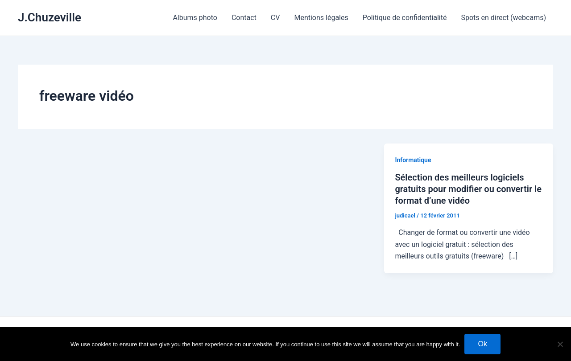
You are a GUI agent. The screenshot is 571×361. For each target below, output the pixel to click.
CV (275, 17)
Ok (482, 344)
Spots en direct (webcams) (503, 17)
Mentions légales (321, 17)
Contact (244, 17)
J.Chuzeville (49, 17)
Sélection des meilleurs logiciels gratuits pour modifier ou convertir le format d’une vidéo (468, 189)
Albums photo (195, 17)
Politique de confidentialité (405, 17)
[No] (559, 344)
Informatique (413, 160)
